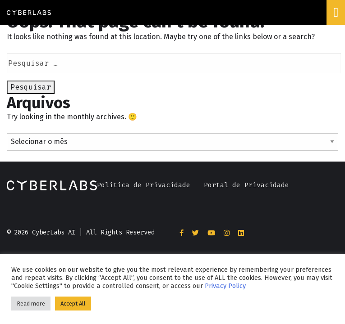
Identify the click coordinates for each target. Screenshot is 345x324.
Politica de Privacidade (143, 184)
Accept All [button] (73, 303)
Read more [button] (31, 303)
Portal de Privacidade (246, 184)
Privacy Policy (225, 286)
